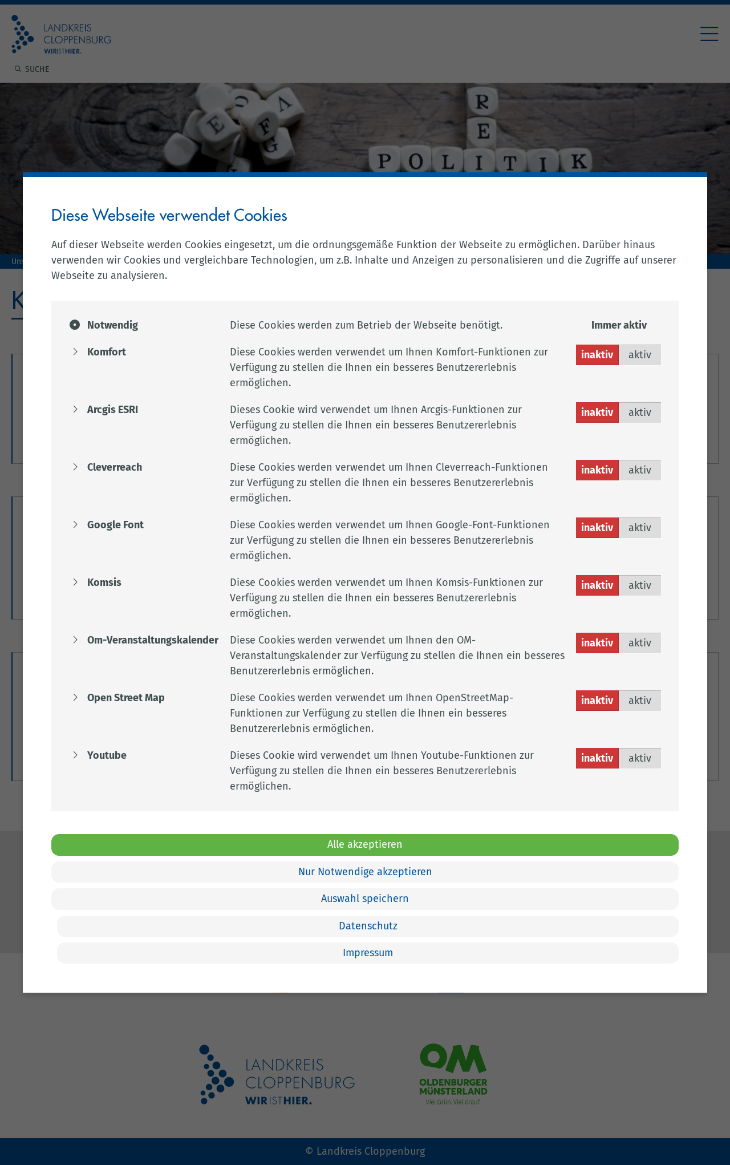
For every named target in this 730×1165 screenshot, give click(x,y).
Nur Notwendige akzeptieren (365, 871)
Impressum (368, 952)
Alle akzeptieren (365, 844)
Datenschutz (368, 926)
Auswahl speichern (365, 898)
